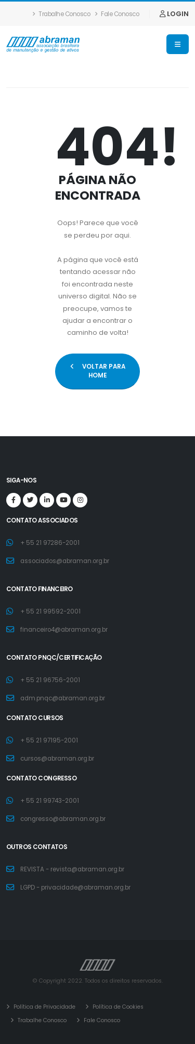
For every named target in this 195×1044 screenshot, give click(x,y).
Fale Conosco (117, 14)
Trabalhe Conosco (61, 14)
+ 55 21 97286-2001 (50, 543)
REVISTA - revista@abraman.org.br (72, 869)
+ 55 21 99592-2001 (50, 611)
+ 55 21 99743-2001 (49, 801)
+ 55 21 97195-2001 (49, 740)
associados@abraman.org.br (64, 561)
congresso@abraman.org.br (63, 819)
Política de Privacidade (43, 1007)
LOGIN (174, 14)
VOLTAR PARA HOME (97, 371)
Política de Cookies (117, 1007)
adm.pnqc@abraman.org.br (62, 698)
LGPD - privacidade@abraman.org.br (75, 887)
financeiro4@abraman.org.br (64, 629)
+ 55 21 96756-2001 (50, 680)
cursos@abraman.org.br (57, 758)
